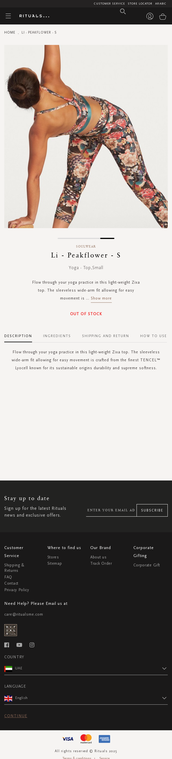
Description (18, 336)
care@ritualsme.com (23, 614)
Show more (101, 298)
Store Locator (140, 3)
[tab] (21, 334)
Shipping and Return (105, 336)
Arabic (160, 3)
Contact (11, 583)
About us (98, 557)
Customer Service (109, 3)
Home (9, 32)
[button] (65, 238)
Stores (53, 557)
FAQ (8, 577)
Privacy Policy (16, 589)
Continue (15, 715)
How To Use (153, 336)
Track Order (101, 563)
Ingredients (57, 336)
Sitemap (54, 563)
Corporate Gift (146, 565)
